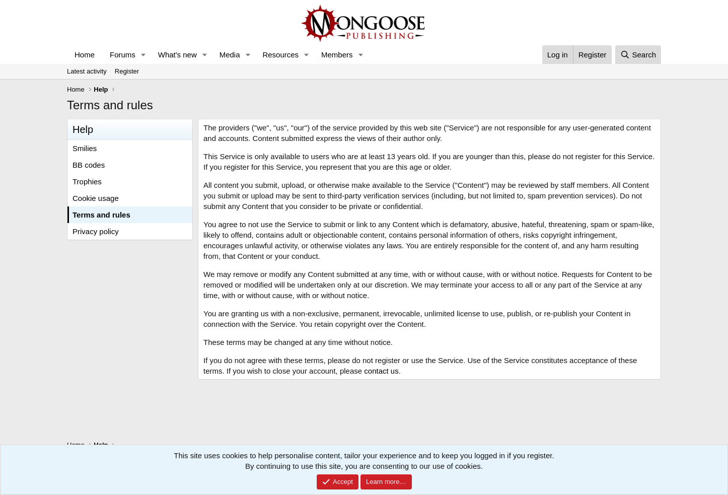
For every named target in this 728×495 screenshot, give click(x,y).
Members (337, 54)
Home (85, 54)
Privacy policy (95, 231)
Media (230, 54)
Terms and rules (101, 214)
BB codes (88, 165)
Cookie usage (95, 198)
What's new (177, 54)
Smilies (84, 148)
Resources (280, 54)
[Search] (638, 54)
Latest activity (87, 71)
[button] (143, 54)
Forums (122, 54)
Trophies (87, 181)
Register (127, 71)
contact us (381, 371)
